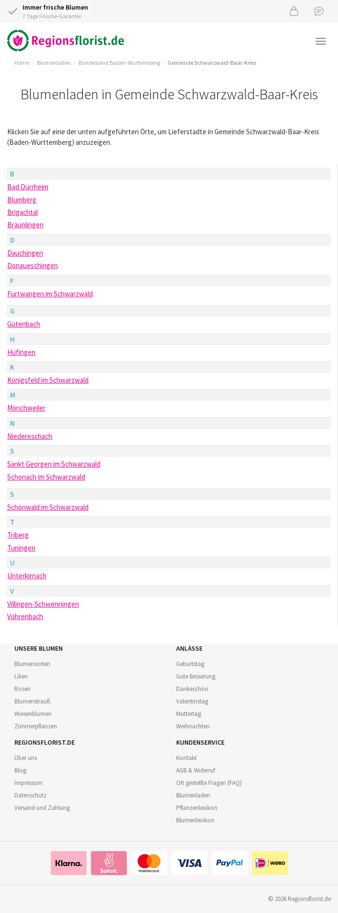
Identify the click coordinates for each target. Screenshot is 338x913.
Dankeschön (192, 689)
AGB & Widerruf (195, 770)
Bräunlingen (25, 224)
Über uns (25, 758)
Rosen (22, 689)
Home (21, 62)
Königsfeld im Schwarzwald (48, 380)
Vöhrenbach (25, 616)
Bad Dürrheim (27, 186)
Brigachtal (22, 212)
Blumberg (21, 199)
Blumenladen (54, 62)
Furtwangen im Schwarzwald (50, 293)
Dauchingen (25, 253)
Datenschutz (30, 795)
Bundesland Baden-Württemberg (119, 62)
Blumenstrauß (32, 701)
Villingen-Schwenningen (43, 604)
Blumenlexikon (195, 820)
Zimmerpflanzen (35, 726)
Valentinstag (192, 701)
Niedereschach (29, 436)
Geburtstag (190, 664)
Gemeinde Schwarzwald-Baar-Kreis (212, 62)
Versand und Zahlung (42, 808)
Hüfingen (21, 352)
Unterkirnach (26, 575)
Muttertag (188, 714)
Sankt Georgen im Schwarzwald (54, 463)
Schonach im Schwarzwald (46, 476)
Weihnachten (193, 726)
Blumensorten (32, 664)
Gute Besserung (195, 676)
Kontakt (186, 758)
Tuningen (21, 547)
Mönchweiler (26, 407)
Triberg (18, 534)
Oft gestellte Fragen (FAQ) (209, 783)
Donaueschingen (32, 265)
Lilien (21, 676)
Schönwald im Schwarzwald (48, 507)
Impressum (28, 783)
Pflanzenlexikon (196, 808)
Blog (20, 770)
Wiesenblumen (33, 714)
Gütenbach (23, 323)
